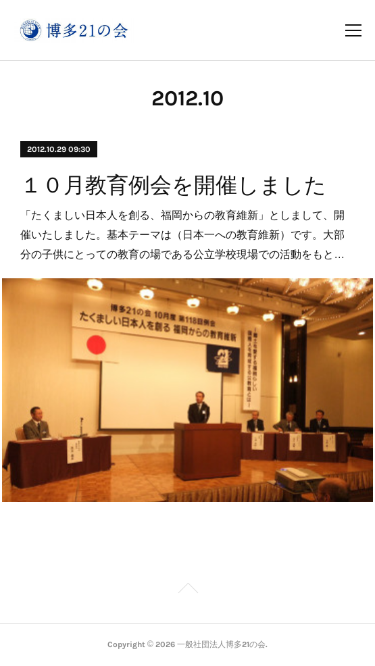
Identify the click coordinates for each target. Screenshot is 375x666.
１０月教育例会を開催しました (173, 185)
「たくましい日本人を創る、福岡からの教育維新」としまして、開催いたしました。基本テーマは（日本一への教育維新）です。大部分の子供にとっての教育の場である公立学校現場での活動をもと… (182, 234)
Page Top (187, 590)
